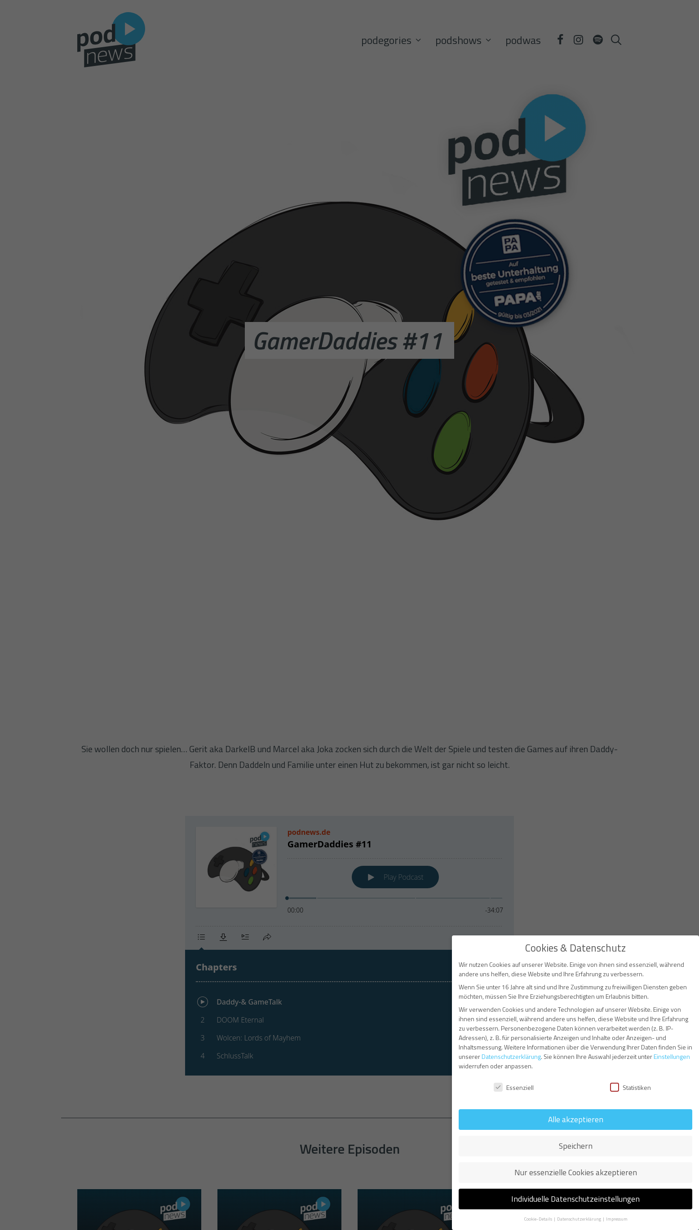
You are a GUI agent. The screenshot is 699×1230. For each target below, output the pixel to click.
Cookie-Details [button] (538, 1218)
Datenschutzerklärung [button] (579, 1218)
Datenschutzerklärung (511, 1056)
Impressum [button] (617, 1218)
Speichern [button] (576, 1146)
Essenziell (514, 1087)
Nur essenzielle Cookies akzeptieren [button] (575, 1172)
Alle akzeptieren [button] (575, 1119)
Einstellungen (672, 1056)
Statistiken (630, 1087)
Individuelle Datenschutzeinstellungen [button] (575, 1199)
